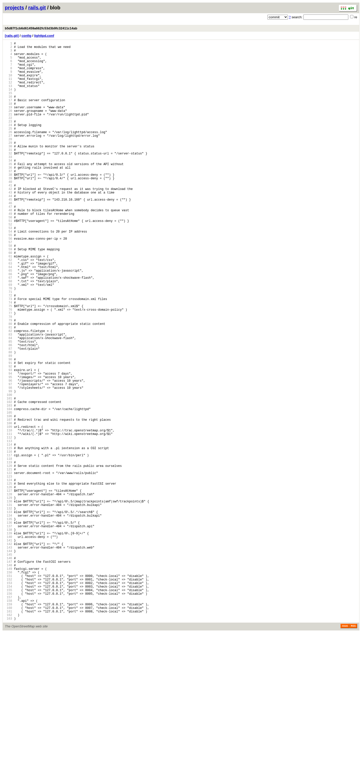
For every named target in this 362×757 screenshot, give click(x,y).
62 (8, 307)
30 (8, 169)
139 (8, 639)
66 (8, 324)
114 (8, 531)
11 (8, 87)
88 (8, 419)
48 (8, 246)
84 (8, 402)
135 (8, 622)
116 (8, 540)
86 (8, 410)
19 (8, 121)
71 (8, 346)
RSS (353, 750)
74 (8, 359)
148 (8, 678)
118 (8, 548)
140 (8, 643)
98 (8, 462)
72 (8, 350)
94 (8, 445)
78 (8, 376)
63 (8, 311)
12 (8, 91)
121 (8, 561)
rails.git (37, 7)
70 (8, 341)
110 (8, 514)
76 (8, 367)
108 (8, 505)
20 (8, 126)
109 (8, 509)
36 (8, 195)
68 (8, 333)
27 (8, 156)
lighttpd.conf (44, 36)
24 (8, 143)
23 (8, 139)
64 (8, 315)
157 (8, 716)
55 (8, 277)
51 (8, 259)
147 (8, 673)
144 (8, 660)
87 (8, 415)
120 (8, 557)
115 (8, 535)
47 (8, 242)
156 (8, 712)
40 (8, 212)
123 (8, 570)
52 (8, 264)
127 (8, 587)
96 (8, 453)
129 (8, 596)
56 (8, 281)
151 (8, 691)
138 (8, 634)
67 (8, 328)
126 (8, 583)
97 (8, 458)
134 (8, 617)
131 (8, 604)
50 (8, 255)
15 (8, 104)
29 (8, 165)
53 (8, 268)
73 (8, 354)
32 (8, 177)
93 (8, 440)
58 (8, 290)
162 (8, 738)
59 (8, 294)
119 (8, 553)
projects (14, 7)
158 (8, 721)
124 (8, 574)
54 (8, 272)
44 (8, 229)
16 (8, 109)
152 (8, 695)
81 (8, 389)
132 (8, 609)
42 (8, 221)
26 (8, 152)
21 (8, 130)
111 (8, 518)
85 (8, 406)
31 (8, 173)
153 (8, 699)
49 (8, 251)
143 (8, 656)
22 (8, 134)
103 (8, 484)
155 (8, 708)
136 (8, 626)
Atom (345, 750)
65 (8, 320)
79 (8, 380)
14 (8, 100)
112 (8, 522)
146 (8, 669)
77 (8, 371)
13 (8, 96)
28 (8, 160)
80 (8, 384)
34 (8, 186)
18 (8, 117)
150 (8, 686)
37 (8, 199)
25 (8, 147)
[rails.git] (12, 36)
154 (8, 703)
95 (8, 449)
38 (8, 203)
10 (8, 83)
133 (8, 613)
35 (8, 190)
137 (8, 630)
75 (8, 363)
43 (8, 225)
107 (8, 501)
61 (8, 303)
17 (8, 113)
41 (8, 216)
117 (8, 544)
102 (8, 479)
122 (8, 566)
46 (8, 238)
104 (8, 488)
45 (8, 234)
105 (8, 492)
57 (8, 285)
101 (8, 475)
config (26, 36)
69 (8, 337)
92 (8, 436)
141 (8, 647)
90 (8, 428)
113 (8, 527)
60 (8, 298)
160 (8, 729)
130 (8, 600)
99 (8, 466)
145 (8, 665)
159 (8, 725)
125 (8, 578)
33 (8, 182)
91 (8, 432)
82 (8, 393)
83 (8, 397)
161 (8, 734)
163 (8, 742)
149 (8, 682)
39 (8, 208)
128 (8, 591)
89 (8, 423)
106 (8, 497)
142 (8, 652)
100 (8, 471)
